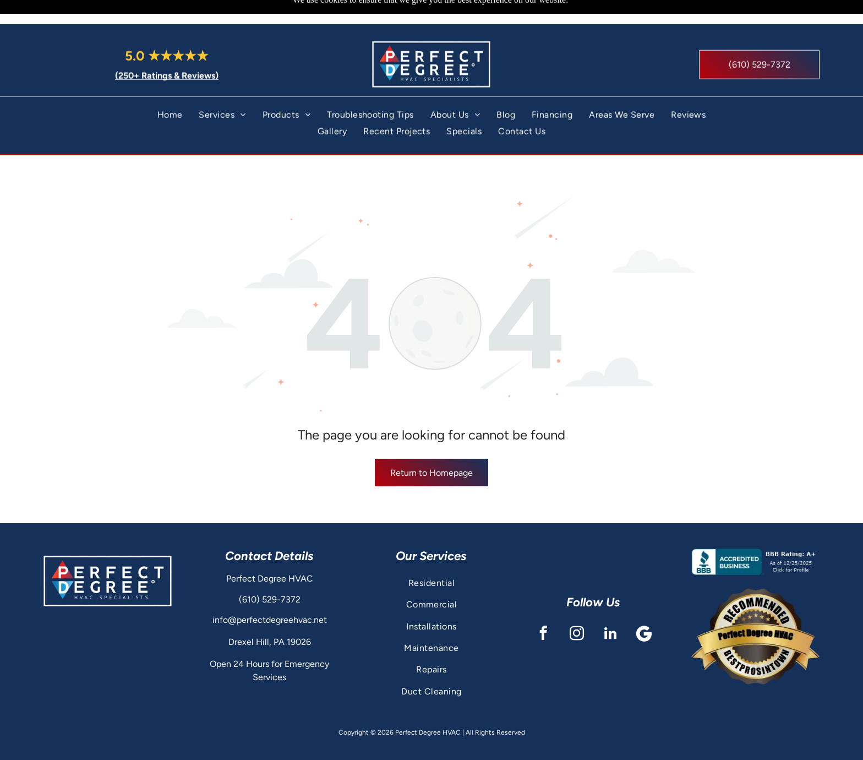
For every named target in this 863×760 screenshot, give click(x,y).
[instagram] (576, 607)
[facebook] (543, 607)
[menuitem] (170, 91)
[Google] (643, 607)
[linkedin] (610, 607)
